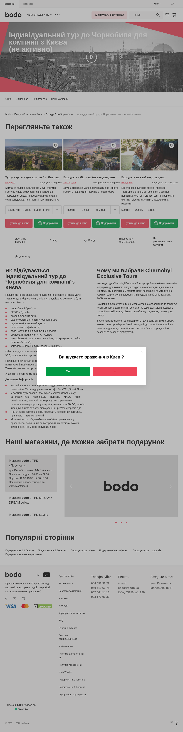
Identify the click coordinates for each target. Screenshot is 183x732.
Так (68, 371)
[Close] (141, 352)
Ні (115, 371)
